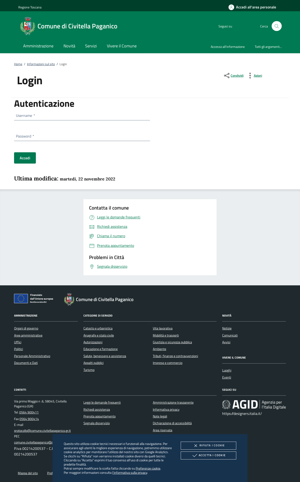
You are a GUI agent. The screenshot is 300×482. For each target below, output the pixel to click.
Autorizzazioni (92, 342)
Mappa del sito (28, 473)
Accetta (208, 455)
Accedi (25, 158)
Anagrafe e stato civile (98, 335)
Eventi (226, 377)
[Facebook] (236, 26)
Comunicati (230, 335)
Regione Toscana (29, 7)
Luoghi (226, 370)
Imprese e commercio (167, 362)
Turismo (88, 369)
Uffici (17, 342)
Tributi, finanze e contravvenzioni (175, 356)
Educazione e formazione (100, 349)
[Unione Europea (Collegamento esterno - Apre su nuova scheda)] (35, 299)
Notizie (227, 328)
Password (25, 136)
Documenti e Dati (26, 362)
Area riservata (162, 430)
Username (25, 115)
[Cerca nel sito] (277, 26)
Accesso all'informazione (228, 46)
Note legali (160, 416)
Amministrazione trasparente (173, 402)
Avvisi (226, 342)
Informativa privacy (166, 409)
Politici (18, 349)
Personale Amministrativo (32, 356)
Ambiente (159, 349)
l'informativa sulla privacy (129, 472)
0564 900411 (29, 412)
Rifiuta (208, 445)
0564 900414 (29, 418)
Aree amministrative (28, 335)
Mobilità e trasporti (166, 335)
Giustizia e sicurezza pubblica (172, 342)
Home (18, 64)
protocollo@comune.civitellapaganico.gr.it (42, 430)
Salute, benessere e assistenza (104, 356)
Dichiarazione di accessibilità (172, 423)
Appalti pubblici (93, 362)
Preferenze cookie (148, 468)
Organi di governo (26, 328)
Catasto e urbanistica (97, 328)
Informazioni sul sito (41, 64)
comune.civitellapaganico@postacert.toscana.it (46, 442)
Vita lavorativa (162, 328)
